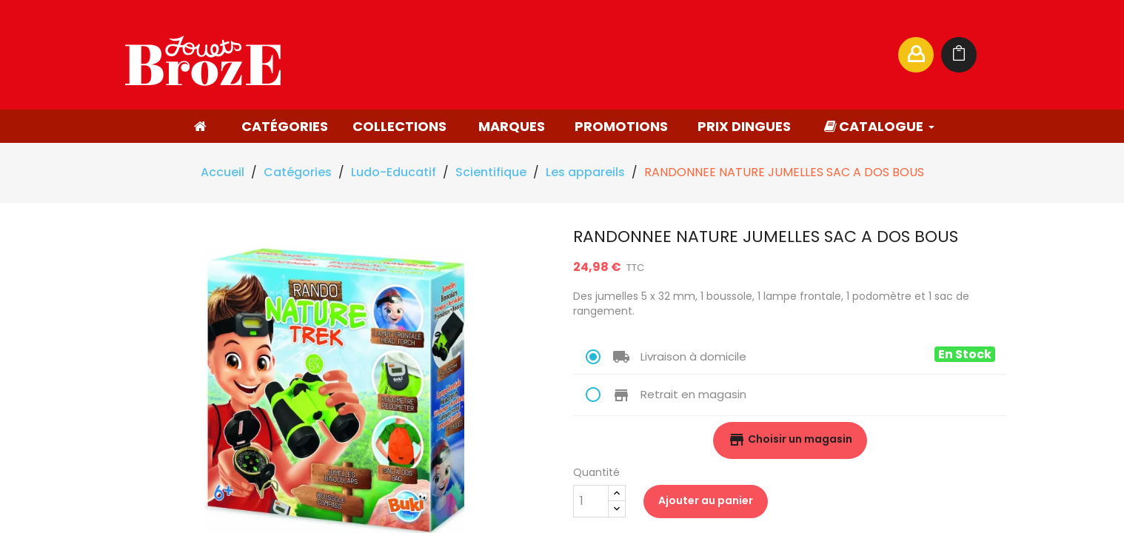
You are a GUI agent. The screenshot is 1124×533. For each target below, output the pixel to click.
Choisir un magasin (790, 440)
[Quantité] (591, 501)
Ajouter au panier (705, 500)
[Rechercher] (743, 55)
